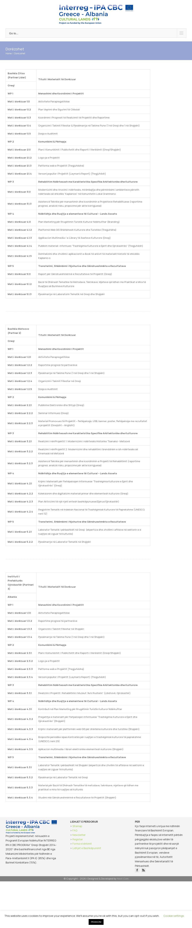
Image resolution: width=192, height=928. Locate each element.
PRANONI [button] (96, 922)
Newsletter (79, 835)
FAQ (74, 830)
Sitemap (77, 826)
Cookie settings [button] (174, 916)
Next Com (123, 878)
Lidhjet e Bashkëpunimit (86, 848)
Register (77, 839)
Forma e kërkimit (82, 843)
